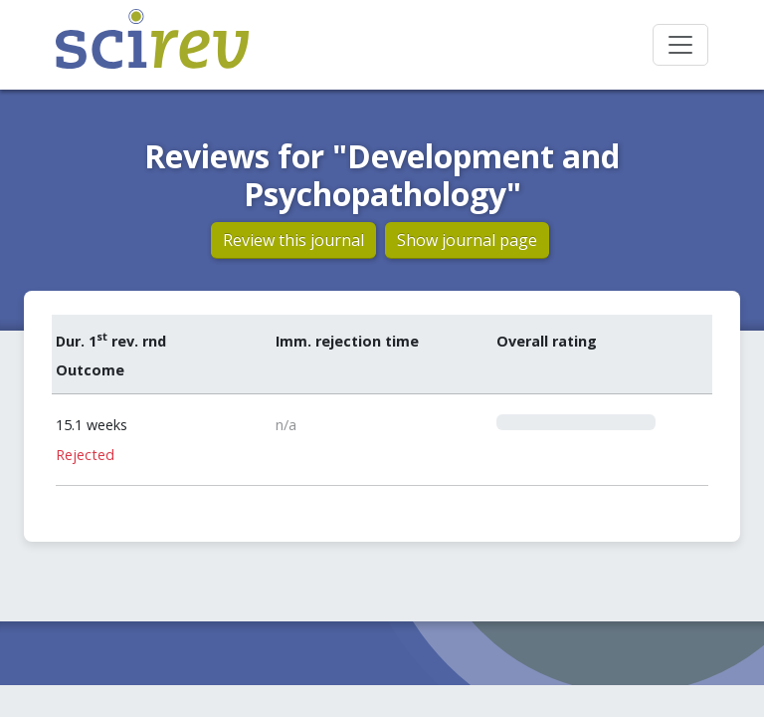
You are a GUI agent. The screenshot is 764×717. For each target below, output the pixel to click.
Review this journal (293, 240)
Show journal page (467, 240)
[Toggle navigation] (680, 45)
